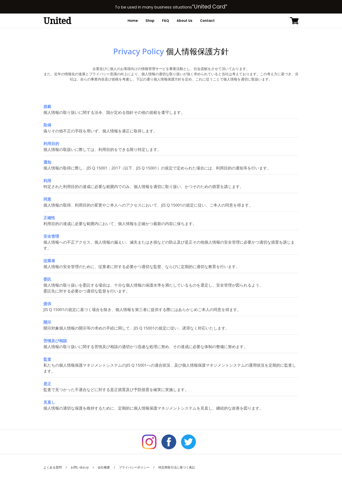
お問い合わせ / (80, 467)
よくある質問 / (55, 467)
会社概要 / (104, 467)
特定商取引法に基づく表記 (174, 467)
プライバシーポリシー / (134, 467)
